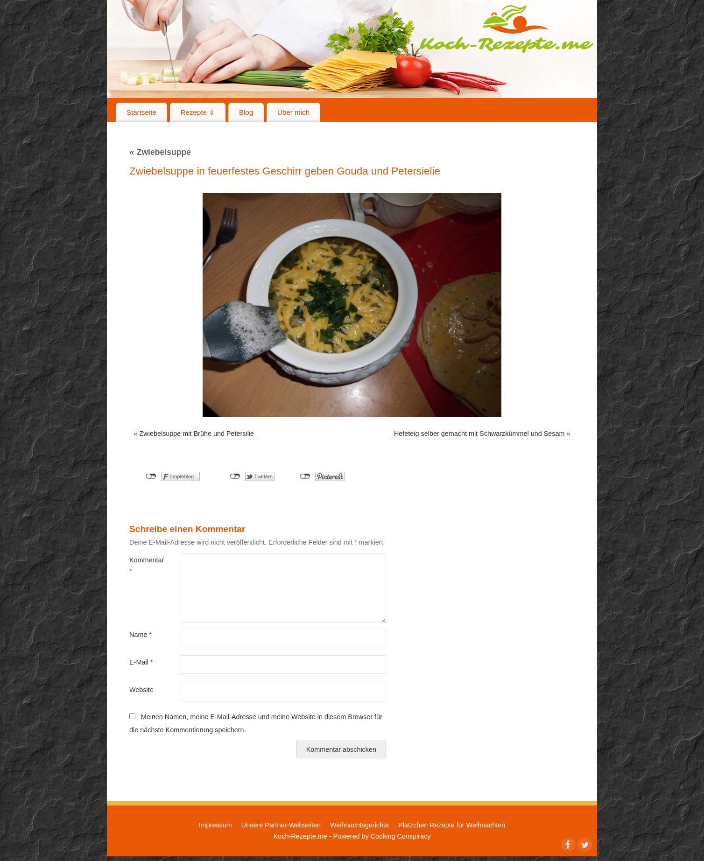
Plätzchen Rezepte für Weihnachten (451, 825)
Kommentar (142, 565)
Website (141, 689)
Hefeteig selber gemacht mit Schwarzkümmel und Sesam (479, 433)
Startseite (141, 112)
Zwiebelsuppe (160, 152)
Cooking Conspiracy (401, 836)
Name (140, 634)
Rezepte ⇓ (198, 112)
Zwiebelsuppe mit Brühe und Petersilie (197, 433)
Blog (246, 112)
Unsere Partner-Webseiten (281, 825)
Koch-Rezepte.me (506, 29)
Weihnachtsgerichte (359, 825)
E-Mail (141, 662)
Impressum (215, 825)
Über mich (293, 112)
